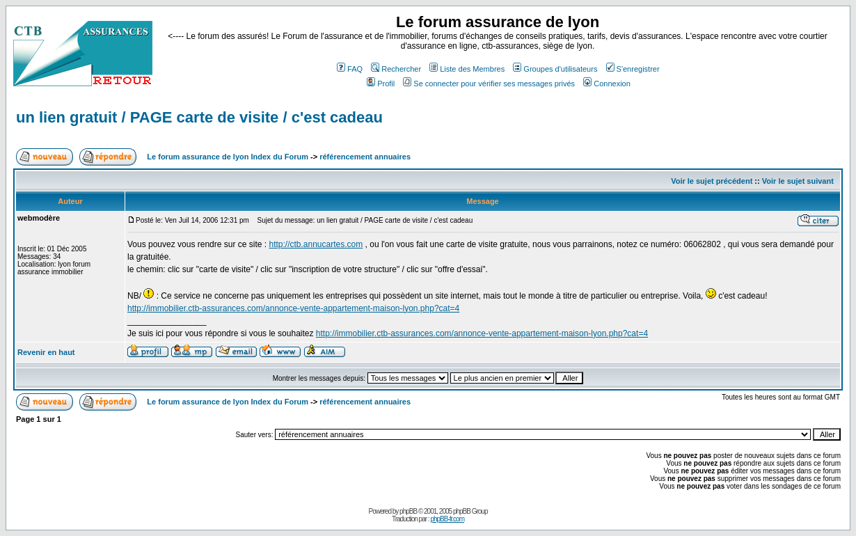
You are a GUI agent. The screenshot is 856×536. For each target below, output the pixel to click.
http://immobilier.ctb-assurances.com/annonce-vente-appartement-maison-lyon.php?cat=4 (293, 308)
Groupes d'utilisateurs (555, 69)
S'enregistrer (633, 69)
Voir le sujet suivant (798, 181)
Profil (381, 83)
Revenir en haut (46, 352)
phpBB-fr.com (447, 519)
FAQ (350, 69)
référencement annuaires (365, 156)
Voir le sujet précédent (711, 181)
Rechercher (396, 69)
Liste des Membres (467, 69)
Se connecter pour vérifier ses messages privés (489, 83)
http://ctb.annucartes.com (316, 244)
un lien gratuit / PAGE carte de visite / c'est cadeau (199, 117)
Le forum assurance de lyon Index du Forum (227, 156)
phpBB (408, 511)
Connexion (607, 83)
